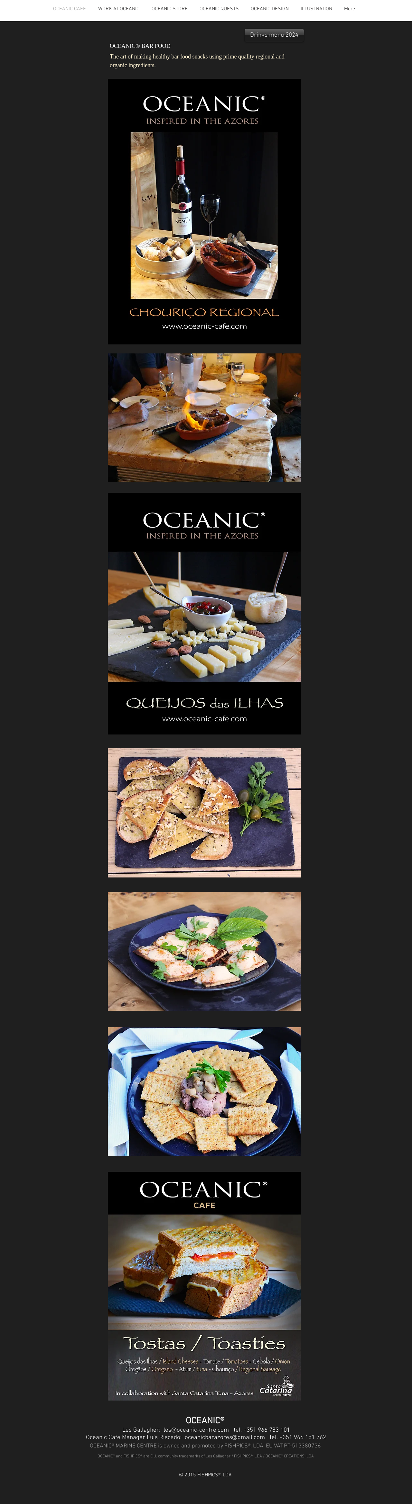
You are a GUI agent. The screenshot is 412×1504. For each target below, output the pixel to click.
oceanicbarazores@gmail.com (225, 1437)
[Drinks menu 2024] (274, 35)
